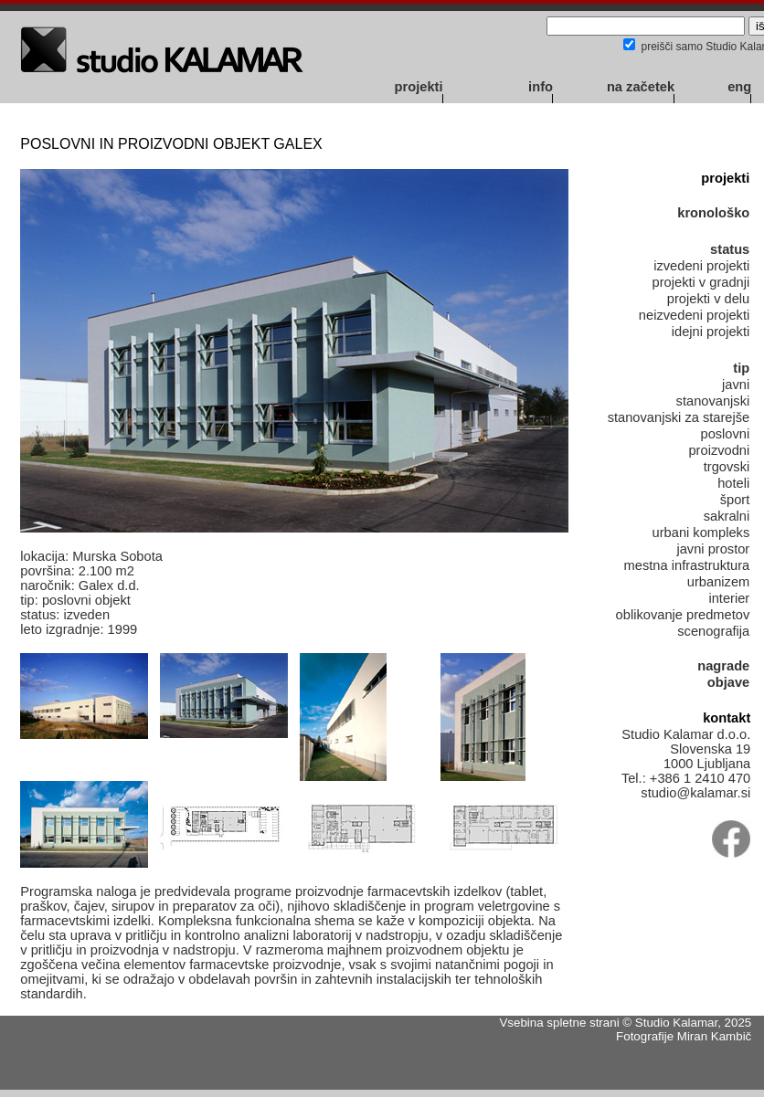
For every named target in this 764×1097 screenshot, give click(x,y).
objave (728, 682)
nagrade (723, 666)
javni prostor (712, 549)
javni (735, 384)
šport (735, 499)
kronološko (713, 213)
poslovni (724, 434)
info (540, 86)
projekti (419, 86)
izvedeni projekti (701, 265)
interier (728, 598)
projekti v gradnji (701, 282)
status (729, 249)
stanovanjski (713, 401)
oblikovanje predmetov (683, 614)
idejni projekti (711, 331)
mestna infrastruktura (687, 565)
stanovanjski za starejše (679, 417)
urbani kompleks (701, 532)
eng (739, 86)
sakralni (727, 516)
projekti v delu (708, 298)
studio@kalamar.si (695, 793)
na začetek (640, 86)
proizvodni (718, 450)
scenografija (713, 631)
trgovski (727, 466)
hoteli (733, 483)
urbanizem (718, 582)
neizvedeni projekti (694, 315)
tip (741, 368)
